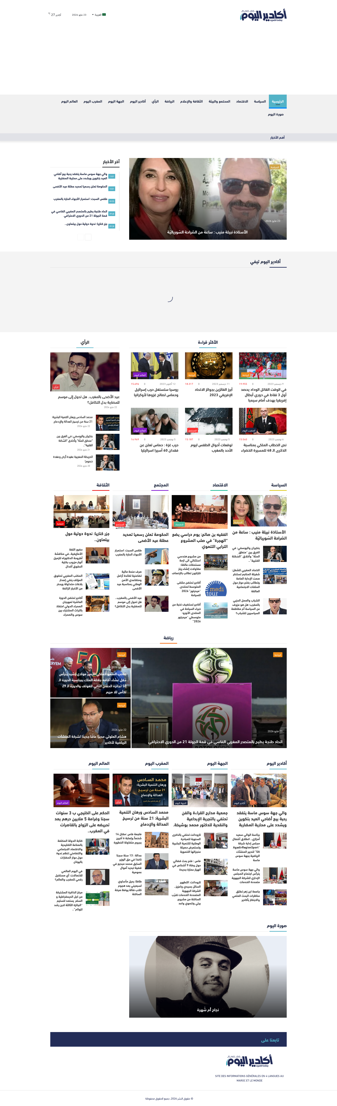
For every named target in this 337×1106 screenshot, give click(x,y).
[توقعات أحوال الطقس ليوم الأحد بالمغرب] (209, 421)
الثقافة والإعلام (191, 101)
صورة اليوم (276, 114)
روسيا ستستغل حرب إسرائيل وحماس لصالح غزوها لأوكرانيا (156, 391)
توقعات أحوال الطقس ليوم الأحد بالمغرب (212, 447)
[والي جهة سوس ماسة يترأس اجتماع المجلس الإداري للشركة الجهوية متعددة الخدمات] (275, 875)
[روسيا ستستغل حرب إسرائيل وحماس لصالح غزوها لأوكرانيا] (154, 365)
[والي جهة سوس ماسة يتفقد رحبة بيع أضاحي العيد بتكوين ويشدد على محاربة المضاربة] (259, 790)
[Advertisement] (168, 62)
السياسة (260, 101)
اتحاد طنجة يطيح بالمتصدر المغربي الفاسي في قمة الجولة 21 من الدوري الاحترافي (212, 734)
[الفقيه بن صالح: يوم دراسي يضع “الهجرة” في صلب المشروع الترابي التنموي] (200, 512)
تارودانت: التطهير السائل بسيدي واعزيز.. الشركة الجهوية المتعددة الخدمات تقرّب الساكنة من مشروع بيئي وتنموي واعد (186, 892)
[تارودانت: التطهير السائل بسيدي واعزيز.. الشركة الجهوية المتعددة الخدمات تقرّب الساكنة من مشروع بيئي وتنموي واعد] (216, 888)
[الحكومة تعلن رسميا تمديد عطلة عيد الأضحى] (140, 512)
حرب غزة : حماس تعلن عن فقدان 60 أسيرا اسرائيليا (159, 447)
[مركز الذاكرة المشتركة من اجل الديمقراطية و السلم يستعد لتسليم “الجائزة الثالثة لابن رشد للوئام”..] (97, 898)
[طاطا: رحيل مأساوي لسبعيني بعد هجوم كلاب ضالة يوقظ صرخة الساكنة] (156, 887)
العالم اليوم (69, 101)
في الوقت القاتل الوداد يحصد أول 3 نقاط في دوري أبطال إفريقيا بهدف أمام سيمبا (263, 394)
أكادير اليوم (138, 101)
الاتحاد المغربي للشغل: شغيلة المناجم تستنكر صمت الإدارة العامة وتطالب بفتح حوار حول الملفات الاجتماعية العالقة (246, 580)
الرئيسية (278, 101)
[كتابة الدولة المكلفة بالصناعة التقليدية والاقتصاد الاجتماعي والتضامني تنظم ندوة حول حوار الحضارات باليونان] (97, 847)
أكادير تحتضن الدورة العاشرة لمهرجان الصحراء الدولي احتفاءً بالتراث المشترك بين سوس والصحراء (70, 606)
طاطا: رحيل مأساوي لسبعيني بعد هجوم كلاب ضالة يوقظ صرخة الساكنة (128, 887)
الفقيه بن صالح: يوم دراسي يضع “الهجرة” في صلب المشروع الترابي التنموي (200, 540)
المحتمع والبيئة (219, 101)
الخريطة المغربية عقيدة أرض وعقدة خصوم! (73, 459)
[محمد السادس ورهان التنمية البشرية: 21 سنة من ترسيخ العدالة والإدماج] (107, 423)
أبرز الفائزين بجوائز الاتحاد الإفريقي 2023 (214, 391)
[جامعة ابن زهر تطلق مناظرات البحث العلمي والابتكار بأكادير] (275, 897)
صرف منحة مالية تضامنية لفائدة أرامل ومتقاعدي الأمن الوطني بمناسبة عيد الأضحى (129, 580)
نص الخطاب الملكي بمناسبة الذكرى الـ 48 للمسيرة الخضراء (263, 447)
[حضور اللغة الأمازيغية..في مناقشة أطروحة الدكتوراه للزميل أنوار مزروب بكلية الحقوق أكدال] (97, 555)
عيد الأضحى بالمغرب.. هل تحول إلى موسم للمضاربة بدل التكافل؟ (88, 399)
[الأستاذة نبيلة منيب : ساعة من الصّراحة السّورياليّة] (208, 199)
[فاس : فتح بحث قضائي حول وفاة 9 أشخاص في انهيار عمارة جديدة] (216, 867)
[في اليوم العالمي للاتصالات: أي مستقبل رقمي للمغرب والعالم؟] (97, 877)
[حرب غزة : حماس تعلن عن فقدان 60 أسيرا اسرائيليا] (154, 421)
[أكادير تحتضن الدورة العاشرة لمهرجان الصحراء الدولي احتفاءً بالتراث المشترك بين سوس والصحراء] (97, 604)
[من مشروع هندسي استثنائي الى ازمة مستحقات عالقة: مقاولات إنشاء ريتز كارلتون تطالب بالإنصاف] (216, 562)
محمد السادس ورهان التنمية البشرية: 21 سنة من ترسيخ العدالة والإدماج (72, 419)
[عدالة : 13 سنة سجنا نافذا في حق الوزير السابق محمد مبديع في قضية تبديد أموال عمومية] (156, 861)
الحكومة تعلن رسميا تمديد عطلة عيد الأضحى (145, 537)
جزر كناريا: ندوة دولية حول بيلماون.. (87, 536)
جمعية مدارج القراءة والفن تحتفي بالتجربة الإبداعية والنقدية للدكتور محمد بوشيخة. (200, 818)
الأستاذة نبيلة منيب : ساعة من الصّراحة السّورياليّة (208, 224)
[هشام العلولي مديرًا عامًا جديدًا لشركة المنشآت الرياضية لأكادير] (90, 723)
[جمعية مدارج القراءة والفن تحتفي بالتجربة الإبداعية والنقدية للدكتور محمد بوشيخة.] (200, 790)
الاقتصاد (242, 101)
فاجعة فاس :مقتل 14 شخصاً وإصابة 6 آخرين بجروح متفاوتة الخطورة (128, 838)
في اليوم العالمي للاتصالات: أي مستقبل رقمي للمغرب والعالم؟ (69, 875)
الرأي (155, 101)
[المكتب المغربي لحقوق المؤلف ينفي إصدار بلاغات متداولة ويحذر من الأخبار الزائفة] (97, 582)
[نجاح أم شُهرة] (208, 977)
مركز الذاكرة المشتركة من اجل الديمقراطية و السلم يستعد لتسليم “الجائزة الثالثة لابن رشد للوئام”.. (68, 900)
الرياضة (169, 101)
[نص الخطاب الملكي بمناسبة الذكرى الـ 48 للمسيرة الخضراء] (262, 421)
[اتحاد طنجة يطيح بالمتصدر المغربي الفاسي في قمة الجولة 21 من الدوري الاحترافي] (209, 698)
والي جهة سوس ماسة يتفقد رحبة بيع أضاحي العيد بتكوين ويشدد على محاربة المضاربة (262, 818)
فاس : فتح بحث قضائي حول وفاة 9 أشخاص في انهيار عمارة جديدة (186, 865)
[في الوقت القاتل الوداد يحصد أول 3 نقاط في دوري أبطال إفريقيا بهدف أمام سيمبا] (262, 365)
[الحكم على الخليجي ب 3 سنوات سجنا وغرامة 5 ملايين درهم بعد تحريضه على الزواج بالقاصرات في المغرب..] (81, 790)
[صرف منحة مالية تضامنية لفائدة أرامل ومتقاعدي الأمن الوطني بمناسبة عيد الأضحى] (156, 577)
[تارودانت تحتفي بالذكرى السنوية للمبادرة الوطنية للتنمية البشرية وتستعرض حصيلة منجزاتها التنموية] (216, 841)
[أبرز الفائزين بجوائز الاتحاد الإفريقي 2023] (209, 365)
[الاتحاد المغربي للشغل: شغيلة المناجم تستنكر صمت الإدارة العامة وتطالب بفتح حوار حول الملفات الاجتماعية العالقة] (275, 576)
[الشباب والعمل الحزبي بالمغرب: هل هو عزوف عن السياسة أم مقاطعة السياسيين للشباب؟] (275, 606)
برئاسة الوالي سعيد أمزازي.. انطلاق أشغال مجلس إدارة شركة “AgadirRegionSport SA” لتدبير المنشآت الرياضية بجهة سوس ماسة (246, 847)
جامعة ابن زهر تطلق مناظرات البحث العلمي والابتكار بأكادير (246, 895)
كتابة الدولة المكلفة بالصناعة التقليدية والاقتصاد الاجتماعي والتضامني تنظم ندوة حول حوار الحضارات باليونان (69, 851)
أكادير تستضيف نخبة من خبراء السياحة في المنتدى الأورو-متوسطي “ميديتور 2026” (186, 612)
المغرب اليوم (93, 101)
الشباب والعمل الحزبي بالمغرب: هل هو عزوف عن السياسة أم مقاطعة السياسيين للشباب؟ (245, 606)
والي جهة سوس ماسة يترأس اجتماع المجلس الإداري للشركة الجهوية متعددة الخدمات (246, 876)
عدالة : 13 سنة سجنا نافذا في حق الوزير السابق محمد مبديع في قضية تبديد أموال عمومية (127, 863)
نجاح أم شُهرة (208, 1007)
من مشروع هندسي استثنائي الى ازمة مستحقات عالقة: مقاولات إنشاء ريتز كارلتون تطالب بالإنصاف (186, 564)
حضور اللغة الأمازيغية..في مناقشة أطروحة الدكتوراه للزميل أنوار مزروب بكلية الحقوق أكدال (68, 557)
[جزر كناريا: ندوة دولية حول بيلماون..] (81, 511)
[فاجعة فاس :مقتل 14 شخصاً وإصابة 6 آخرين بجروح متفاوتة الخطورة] (156, 840)
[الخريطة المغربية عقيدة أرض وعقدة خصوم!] (107, 462)
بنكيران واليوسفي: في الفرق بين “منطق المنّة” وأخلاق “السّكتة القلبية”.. (75, 440)
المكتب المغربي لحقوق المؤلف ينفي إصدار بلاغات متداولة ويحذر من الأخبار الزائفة (68, 582)
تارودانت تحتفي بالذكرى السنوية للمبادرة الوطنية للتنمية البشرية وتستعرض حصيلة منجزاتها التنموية (186, 843)
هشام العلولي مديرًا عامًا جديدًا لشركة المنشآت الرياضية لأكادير (93, 739)
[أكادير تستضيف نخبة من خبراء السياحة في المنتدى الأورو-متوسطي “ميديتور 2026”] (216, 610)
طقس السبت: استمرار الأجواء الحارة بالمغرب (128, 552)
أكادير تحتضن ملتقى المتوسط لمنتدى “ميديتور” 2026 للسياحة (189, 589)
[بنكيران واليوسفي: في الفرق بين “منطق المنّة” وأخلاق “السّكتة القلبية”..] (107, 442)
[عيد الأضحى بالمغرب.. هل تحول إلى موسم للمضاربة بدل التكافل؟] (84, 371)
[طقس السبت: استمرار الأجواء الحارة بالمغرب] (156, 556)
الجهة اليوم (116, 101)
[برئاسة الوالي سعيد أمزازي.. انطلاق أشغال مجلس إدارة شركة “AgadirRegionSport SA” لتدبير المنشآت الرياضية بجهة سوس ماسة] (275, 841)
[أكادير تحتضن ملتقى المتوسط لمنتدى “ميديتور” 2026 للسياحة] (216, 588)
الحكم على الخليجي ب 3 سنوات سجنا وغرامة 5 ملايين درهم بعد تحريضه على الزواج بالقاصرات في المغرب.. (82, 821)
